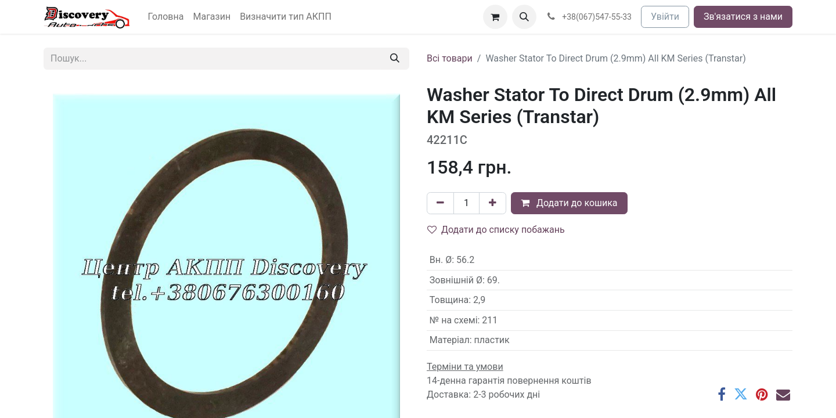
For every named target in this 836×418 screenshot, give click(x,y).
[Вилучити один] (440, 203)
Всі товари (450, 58)
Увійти (665, 16)
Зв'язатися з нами (743, 16)
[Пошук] (394, 59)
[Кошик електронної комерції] (495, 17)
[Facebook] (722, 394)
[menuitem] (166, 16)
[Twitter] (741, 394)
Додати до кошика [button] (569, 202)
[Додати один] (492, 203)
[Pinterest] (762, 394)
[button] (524, 17)
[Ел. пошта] (783, 394)
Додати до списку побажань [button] (496, 229)
